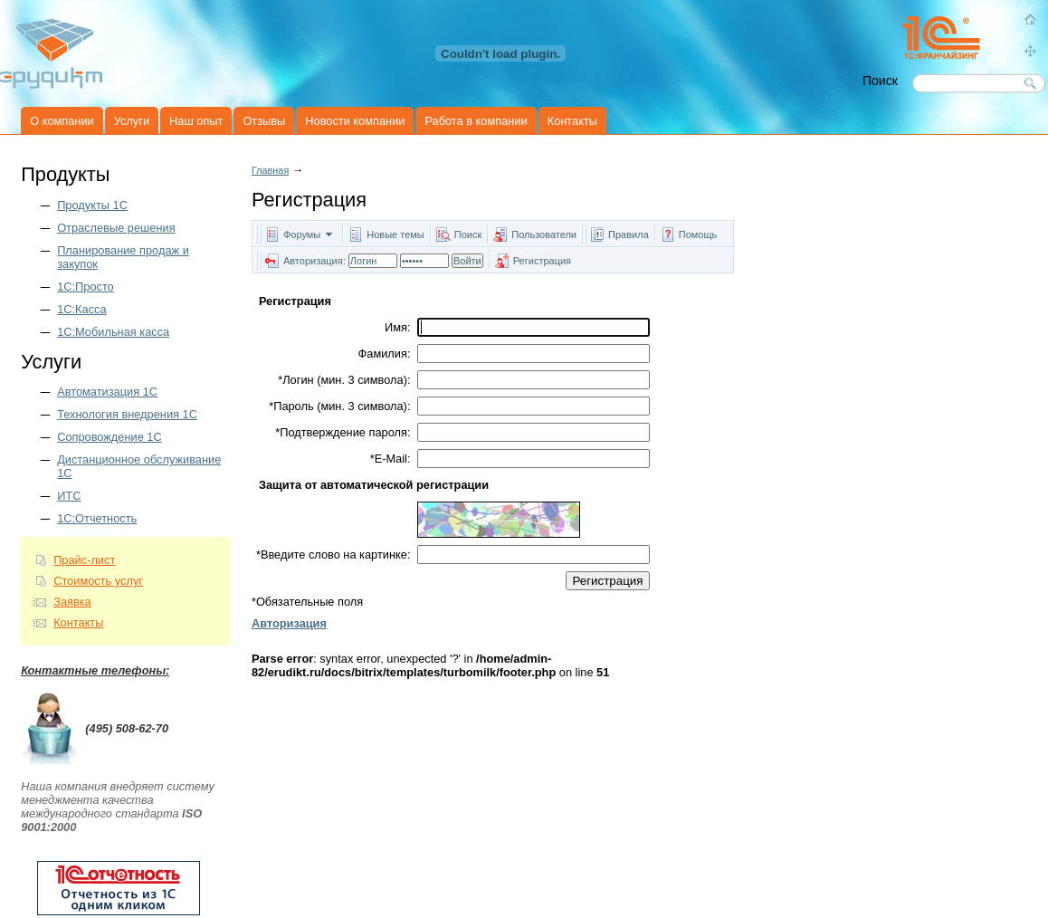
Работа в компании (475, 121)
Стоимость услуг (98, 581)
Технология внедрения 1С (127, 414)
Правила (628, 234)
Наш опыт (196, 121)
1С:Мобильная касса (113, 332)
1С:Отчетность (97, 518)
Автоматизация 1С (107, 391)
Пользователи (545, 234)
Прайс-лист (84, 560)
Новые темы (395, 234)
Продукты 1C (92, 205)
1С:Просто (85, 286)
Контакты (572, 121)
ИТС (69, 495)
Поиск (467, 234)
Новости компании (355, 121)
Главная (270, 170)
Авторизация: (314, 260)
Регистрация (542, 260)
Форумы (301, 234)
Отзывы (264, 121)
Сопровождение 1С (109, 437)
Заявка (72, 601)
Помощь (698, 234)
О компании (62, 121)
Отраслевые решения (116, 227)
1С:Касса (81, 309)
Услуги (131, 121)
